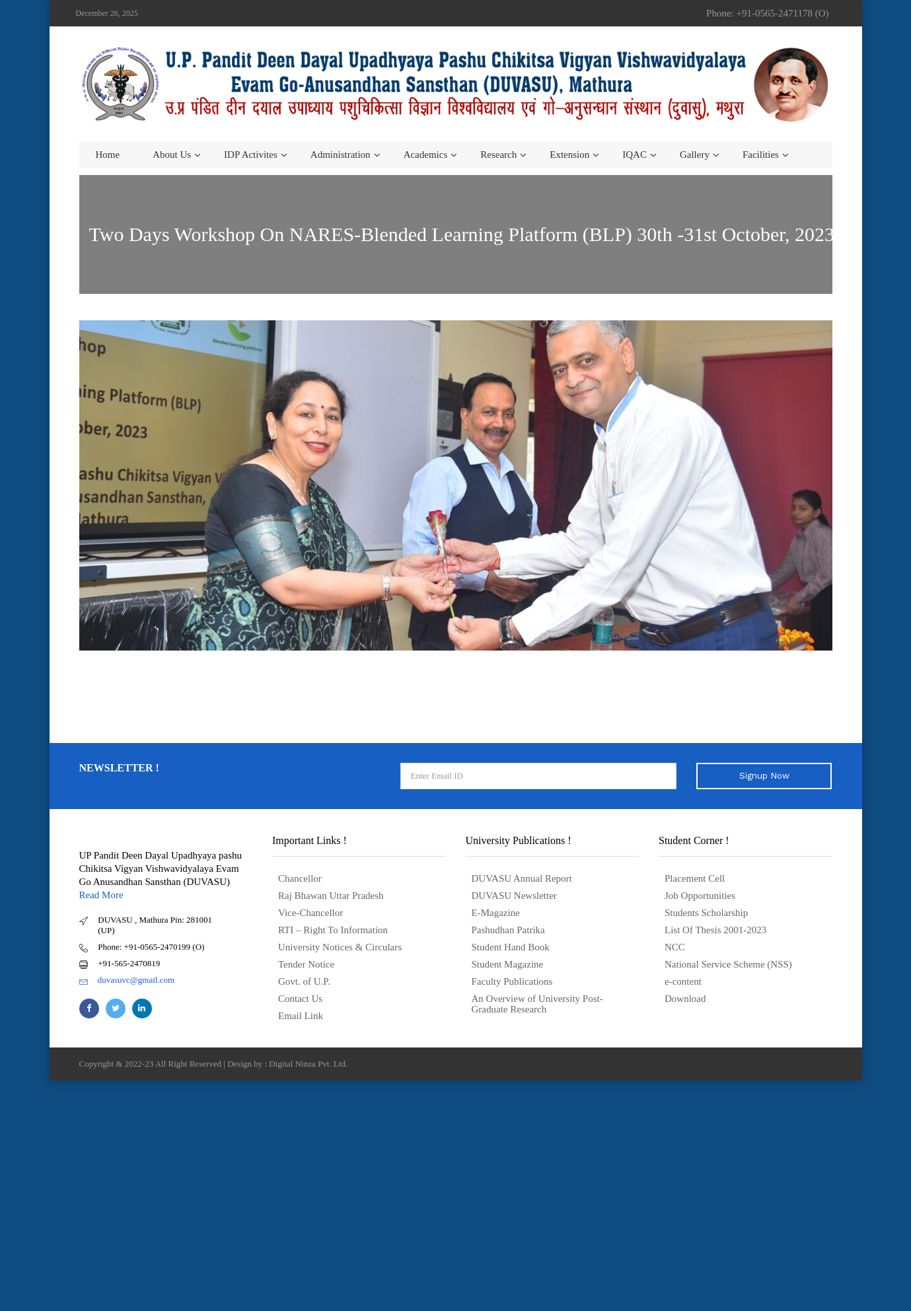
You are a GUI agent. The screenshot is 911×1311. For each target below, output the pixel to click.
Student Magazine (508, 964)
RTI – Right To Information (333, 930)
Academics (426, 154)
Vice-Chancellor (310, 912)
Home (108, 154)
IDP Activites (250, 154)
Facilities (761, 154)
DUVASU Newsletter (514, 895)
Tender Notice (306, 964)
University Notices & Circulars (340, 947)
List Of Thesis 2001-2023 (715, 930)
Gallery (695, 154)
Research (498, 154)
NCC (675, 947)
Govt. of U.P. (304, 981)
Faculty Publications (512, 981)
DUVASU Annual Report (522, 878)
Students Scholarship (706, 912)
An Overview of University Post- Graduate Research (537, 1003)
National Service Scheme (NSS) (728, 964)
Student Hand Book (511, 947)
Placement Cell (695, 878)
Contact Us (300, 998)
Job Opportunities (700, 895)
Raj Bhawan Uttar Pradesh (331, 895)
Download (685, 998)
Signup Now (764, 776)
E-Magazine (496, 912)
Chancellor (300, 878)
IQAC (634, 154)
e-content (683, 981)
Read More (101, 895)
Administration (340, 154)
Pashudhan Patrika (508, 930)
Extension (569, 154)
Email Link (300, 1015)
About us (172, 154)
